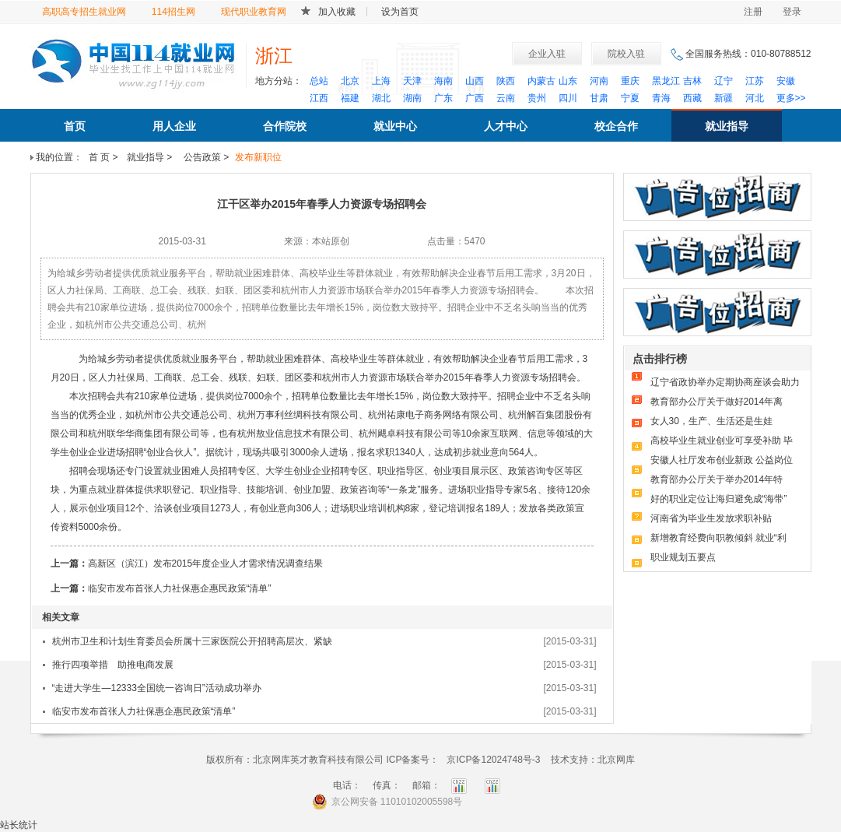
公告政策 (201, 157)
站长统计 (18, 825)
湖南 (412, 98)
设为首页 (400, 11)
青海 (661, 98)
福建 (350, 98)
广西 (474, 98)
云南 (505, 98)
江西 (319, 98)
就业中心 (395, 126)
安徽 (785, 80)
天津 (412, 80)
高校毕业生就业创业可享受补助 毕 (721, 440)
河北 (754, 98)
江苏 (754, 80)
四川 (568, 98)
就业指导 (726, 126)
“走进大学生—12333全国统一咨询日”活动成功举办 (156, 688)
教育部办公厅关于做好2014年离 (716, 401)
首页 (75, 126)
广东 (443, 98)
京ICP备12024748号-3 (493, 759)
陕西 (505, 80)
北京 (350, 80)
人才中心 (505, 126)
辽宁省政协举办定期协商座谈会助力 (725, 382)
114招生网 (173, 11)
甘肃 (599, 98)
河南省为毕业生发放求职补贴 (711, 518)
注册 (753, 11)
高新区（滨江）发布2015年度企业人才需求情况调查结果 (206, 563)
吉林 (692, 80)
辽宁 (723, 80)
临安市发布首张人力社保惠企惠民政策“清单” (180, 588)
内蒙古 (541, 80)
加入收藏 (337, 11)
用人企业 (174, 126)
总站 (319, 80)
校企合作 (616, 126)
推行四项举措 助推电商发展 (112, 664)
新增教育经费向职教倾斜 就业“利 (718, 537)
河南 (599, 80)
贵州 (536, 98)
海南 (443, 80)
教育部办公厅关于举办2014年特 (716, 479)
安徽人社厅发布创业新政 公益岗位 (721, 460)
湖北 (381, 98)
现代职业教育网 (253, 11)
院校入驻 (626, 53)
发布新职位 (258, 157)
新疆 (723, 98)
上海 (381, 80)
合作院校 (285, 126)
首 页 (99, 157)
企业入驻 (547, 53)
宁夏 (630, 98)
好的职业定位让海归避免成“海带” (718, 498)
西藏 (692, 98)
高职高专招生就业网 (84, 11)
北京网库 (616, 759)
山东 (568, 80)
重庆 (630, 80)
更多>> (791, 98)
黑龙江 (666, 80)
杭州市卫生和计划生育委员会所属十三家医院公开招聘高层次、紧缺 (192, 641)
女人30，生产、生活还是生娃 (711, 421)
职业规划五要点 (683, 557)
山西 (474, 80)
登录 (792, 11)
